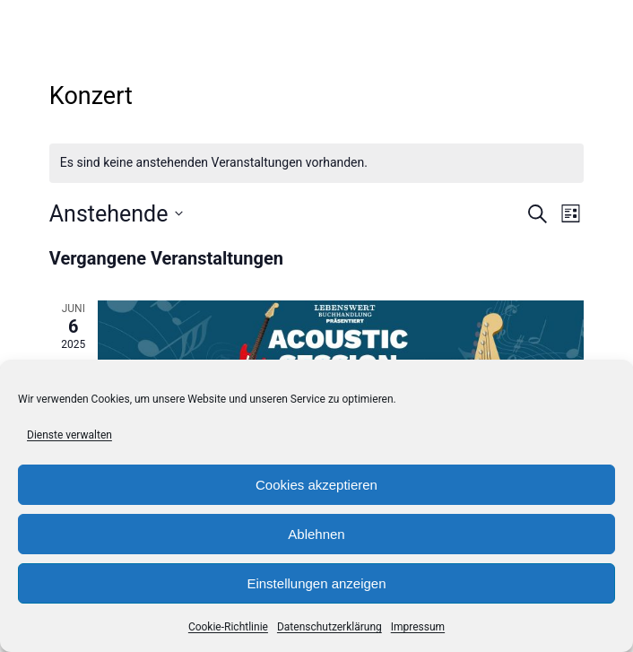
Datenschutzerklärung (329, 627)
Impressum (418, 627)
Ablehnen (316, 534)
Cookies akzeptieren (316, 484)
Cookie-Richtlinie (228, 627)
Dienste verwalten (69, 435)
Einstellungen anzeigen (316, 583)
